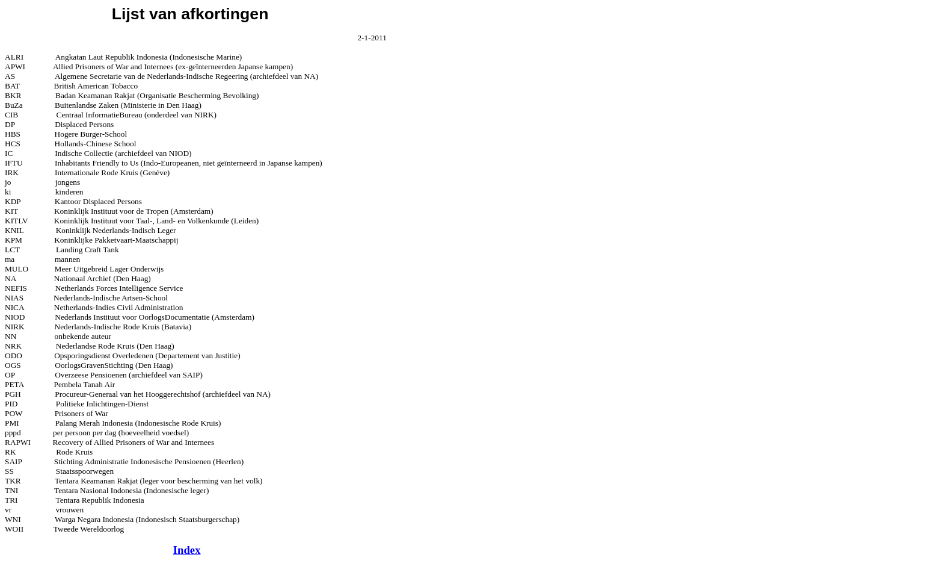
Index (187, 550)
